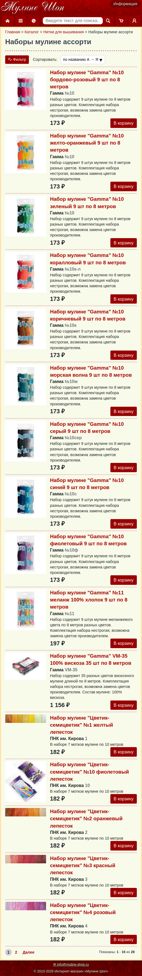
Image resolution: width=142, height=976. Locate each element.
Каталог (32, 32)
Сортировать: (45, 60)
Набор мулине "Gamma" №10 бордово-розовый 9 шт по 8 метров (87, 79)
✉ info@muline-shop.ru (71, 964)
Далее (28, 953)
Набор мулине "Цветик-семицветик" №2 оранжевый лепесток (86, 820)
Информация (125, 4)
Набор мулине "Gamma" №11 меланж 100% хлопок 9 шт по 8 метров (88, 600)
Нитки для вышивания (63, 32)
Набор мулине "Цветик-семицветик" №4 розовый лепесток (83, 913)
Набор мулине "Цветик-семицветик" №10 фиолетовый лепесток (89, 773)
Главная (12, 32)
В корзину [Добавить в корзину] (123, 123)
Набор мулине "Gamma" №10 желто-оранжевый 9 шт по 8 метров (87, 143)
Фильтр (17, 60)
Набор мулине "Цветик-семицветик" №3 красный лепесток (82, 866)
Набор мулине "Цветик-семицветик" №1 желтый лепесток (81, 726)
